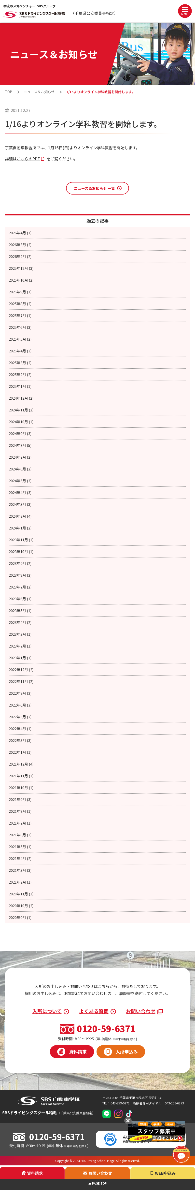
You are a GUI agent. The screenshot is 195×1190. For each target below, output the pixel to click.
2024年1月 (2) (20, 527)
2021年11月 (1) (21, 775)
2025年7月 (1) (20, 315)
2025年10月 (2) (21, 280)
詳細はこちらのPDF (22, 159)
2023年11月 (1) (21, 539)
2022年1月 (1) (20, 752)
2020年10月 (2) (21, 905)
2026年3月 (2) (20, 244)
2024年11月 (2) (21, 409)
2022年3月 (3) (20, 740)
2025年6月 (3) (20, 327)
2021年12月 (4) (21, 764)
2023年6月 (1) (20, 598)
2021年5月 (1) (20, 846)
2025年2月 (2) (20, 374)
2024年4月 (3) (20, 492)
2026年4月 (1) (20, 232)
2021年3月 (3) (20, 870)
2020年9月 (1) (20, 917)
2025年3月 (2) (20, 362)
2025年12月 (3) (21, 268)
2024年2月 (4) (20, 516)
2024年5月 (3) (20, 480)
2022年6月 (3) (20, 705)
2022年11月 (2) (21, 681)
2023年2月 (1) (20, 645)
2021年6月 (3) (20, 834)
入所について (47, 1011)
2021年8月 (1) (20, 811)
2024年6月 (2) (20, 468)
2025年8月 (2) (20, 303)
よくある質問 (94, 1011)
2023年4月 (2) (20, 622)
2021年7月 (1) (20, 823)
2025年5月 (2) (20, 339)
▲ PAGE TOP (97, 1183)
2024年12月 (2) (21, 398)
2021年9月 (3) (20, 799)
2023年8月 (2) (20, 575)
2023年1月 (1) (20, 657)
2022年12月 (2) (21, 669)
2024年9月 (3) (20, 433)
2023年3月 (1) (20, 634)
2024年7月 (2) (20, 457)
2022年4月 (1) (20, 728)
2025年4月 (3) (20, 350)
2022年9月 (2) (20, 693)
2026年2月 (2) (20, 256)
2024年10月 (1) (21, 421)
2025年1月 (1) (20, 386)
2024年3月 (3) (20, 504)
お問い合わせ (140, 1011)
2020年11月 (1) (21, 893)
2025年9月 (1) (20, 291)
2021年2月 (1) (20, 882)
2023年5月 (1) (20, 610)
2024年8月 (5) (20, 445)
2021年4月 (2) (20, 858)
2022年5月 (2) (20, 716)
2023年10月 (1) (21, 551)
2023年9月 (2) (20, 563)
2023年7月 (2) (20, 586)
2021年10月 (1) (21, 787)
